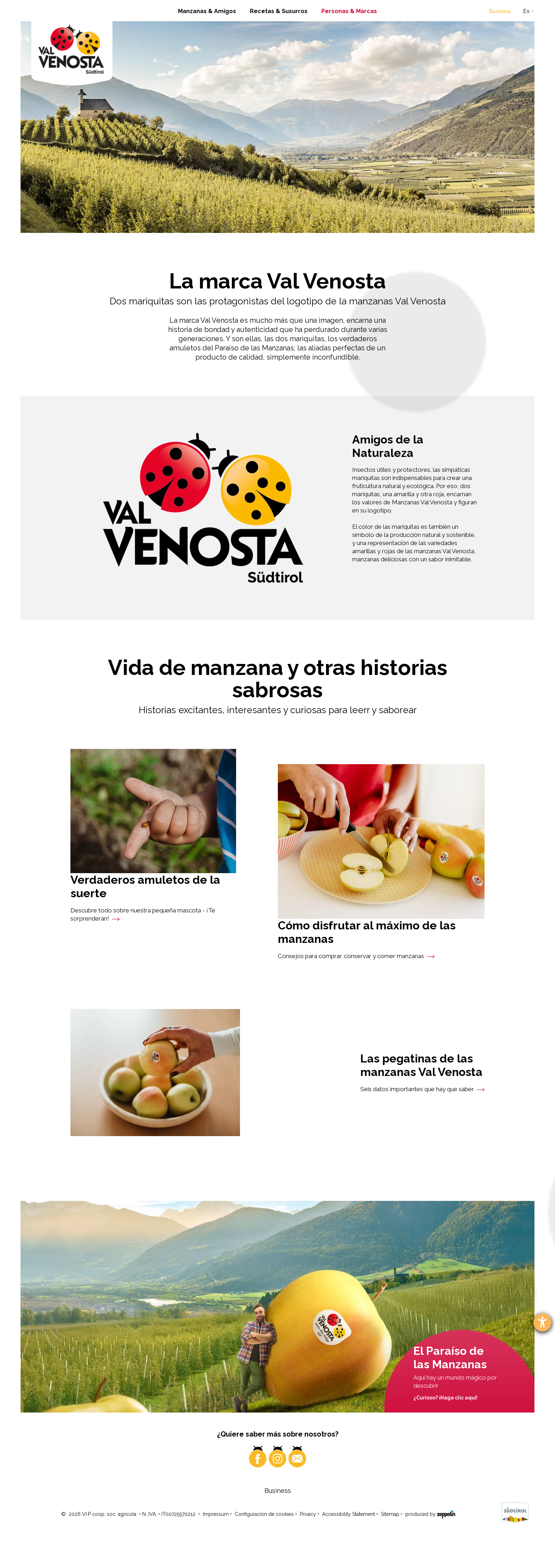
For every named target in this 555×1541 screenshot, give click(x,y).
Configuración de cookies (264, 1514)
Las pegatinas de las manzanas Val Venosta (421, 1065)
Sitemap (390, 1514)
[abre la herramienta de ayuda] (542, 1322)
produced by (430, 1513)
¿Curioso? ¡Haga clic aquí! (445, 1397)
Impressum (216, 1514)
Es (526, 11)
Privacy (308, 1514)
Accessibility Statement (348, 1514)
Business (500, 11)
